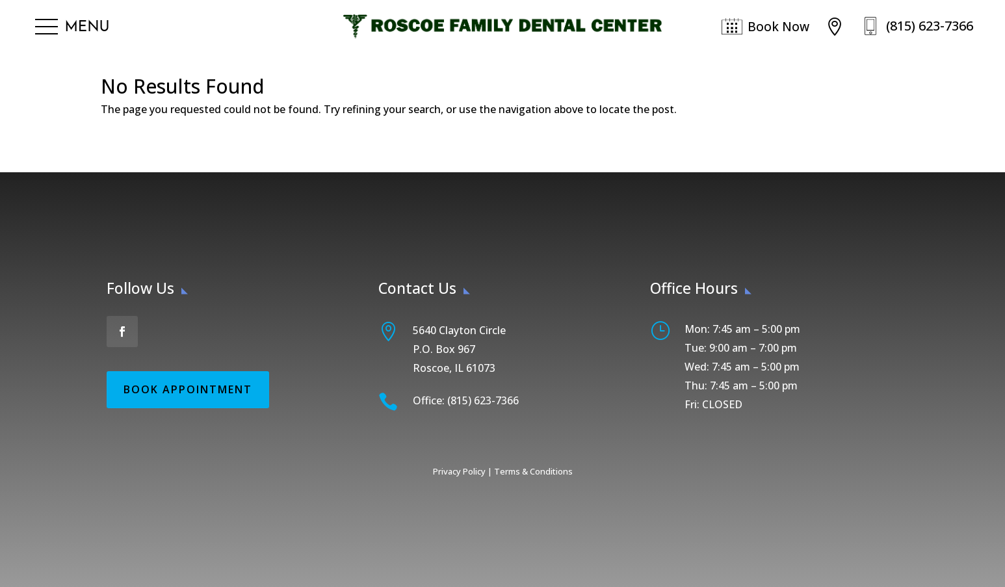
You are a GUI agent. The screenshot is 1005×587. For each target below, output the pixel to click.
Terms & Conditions (533, 471)
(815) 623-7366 (929, 25)
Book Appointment (188, 389)
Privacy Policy (459, 471)
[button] (72, 27)
